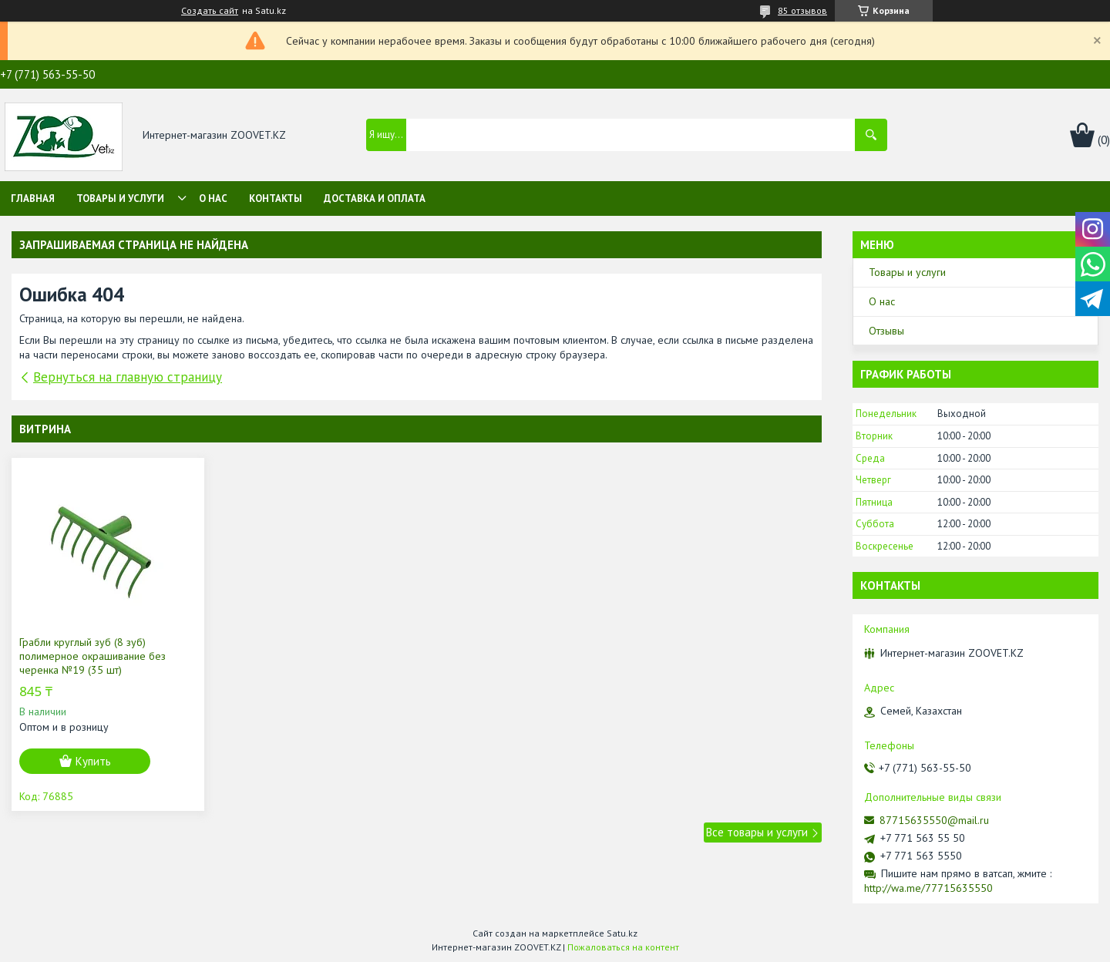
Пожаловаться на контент (623, 947)
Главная (33, 198)
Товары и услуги (120, 198)
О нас (213, 198)
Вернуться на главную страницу (127, 376)
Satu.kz (622, 933)
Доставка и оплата (375, 198)
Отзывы (886, 331)
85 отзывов (802, 10)
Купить (93, 761)
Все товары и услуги (757, 832)
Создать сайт (209, 10)
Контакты (275, 198)
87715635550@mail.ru (934, 820)
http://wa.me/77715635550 (928, 888)
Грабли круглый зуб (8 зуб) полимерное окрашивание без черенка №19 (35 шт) (92, 656)
